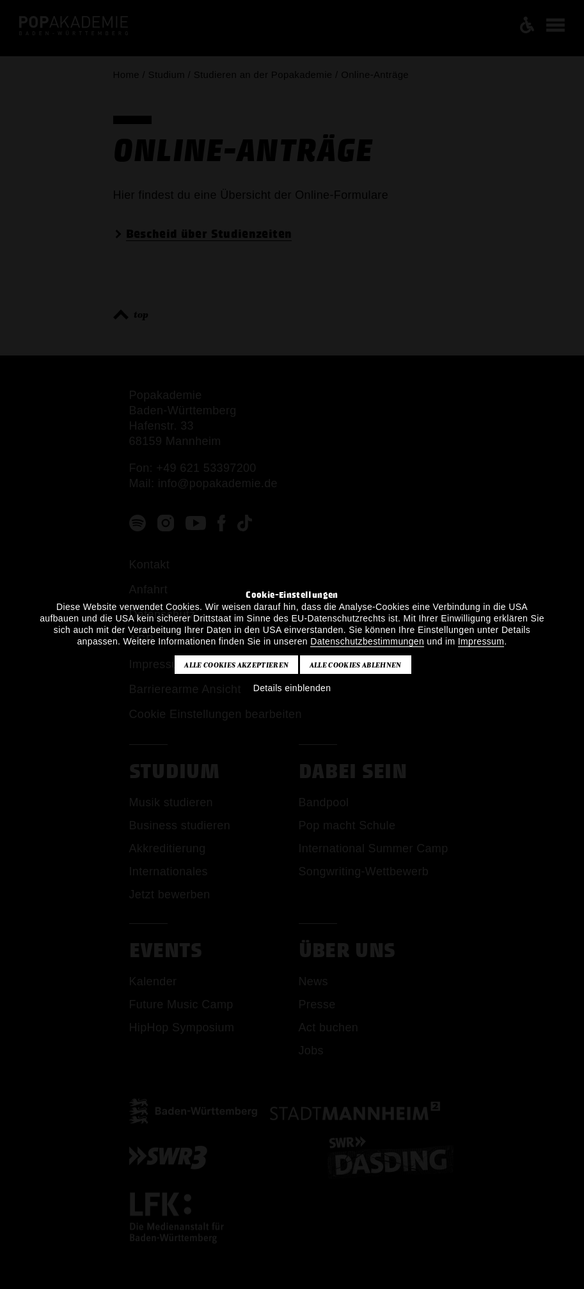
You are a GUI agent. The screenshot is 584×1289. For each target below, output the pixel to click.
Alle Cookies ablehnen (356, 664)
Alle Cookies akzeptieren (236, 664)
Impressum (481, 641)
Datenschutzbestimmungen (367, 641)
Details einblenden (292, 688)
